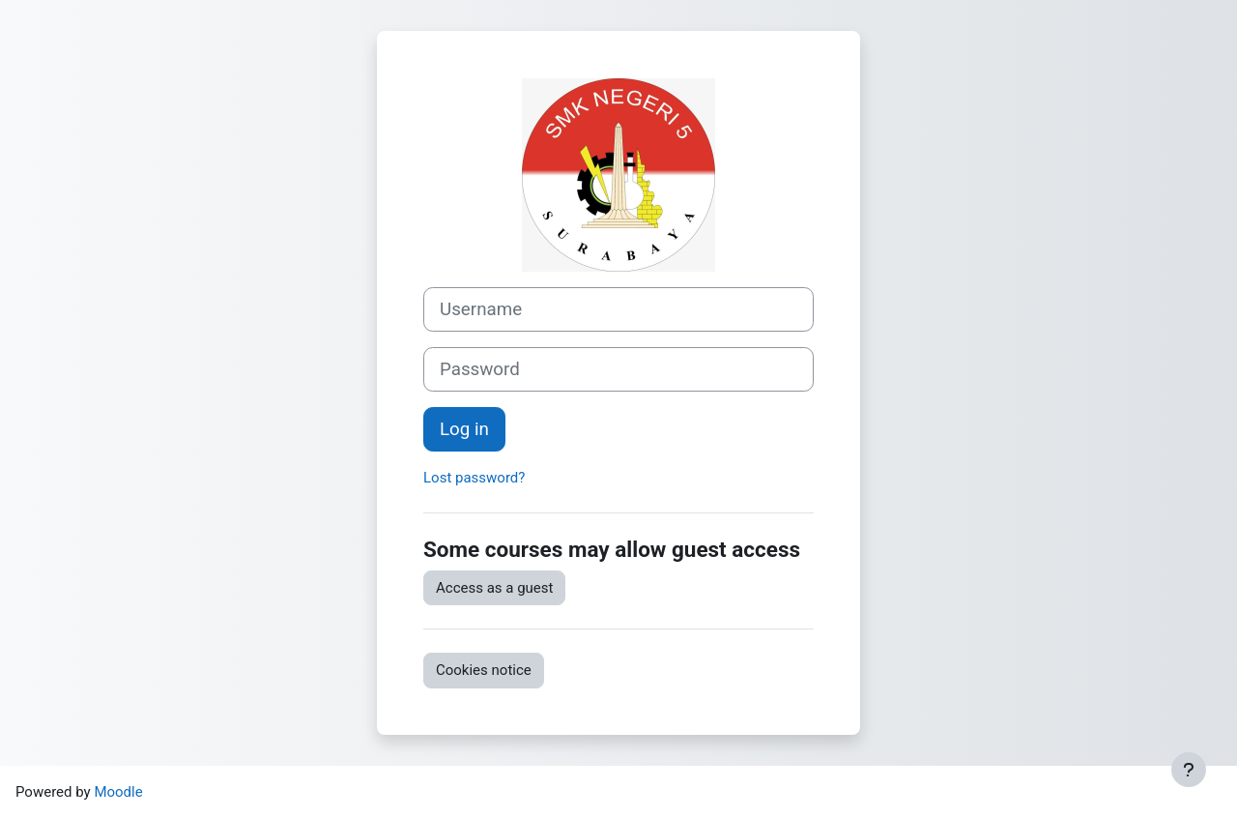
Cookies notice (484, 670)
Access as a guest (494, 588)
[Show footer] (1188, 769)
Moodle (118, 792)
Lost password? (474, 477)
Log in (464, 429)
